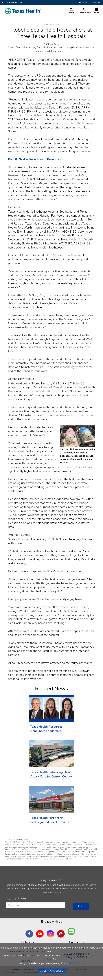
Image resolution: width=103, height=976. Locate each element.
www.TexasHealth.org (62, 859)
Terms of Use (76, 963)
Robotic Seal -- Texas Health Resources (34, 159)
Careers (83, 2)
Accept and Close (51, 970)
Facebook (30, 931)
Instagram (51, 931)
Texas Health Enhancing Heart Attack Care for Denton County (51, 774)
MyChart (97, 2)
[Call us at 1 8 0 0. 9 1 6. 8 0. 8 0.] (84, 11)
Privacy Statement (73, 955)
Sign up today (16, 898)
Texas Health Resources (12, 2)
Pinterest (61, 931)
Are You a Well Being (72, 931)
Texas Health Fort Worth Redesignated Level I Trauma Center (49, 820)
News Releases (51, 24)
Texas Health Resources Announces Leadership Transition (46, 729)
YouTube (40, 931)
